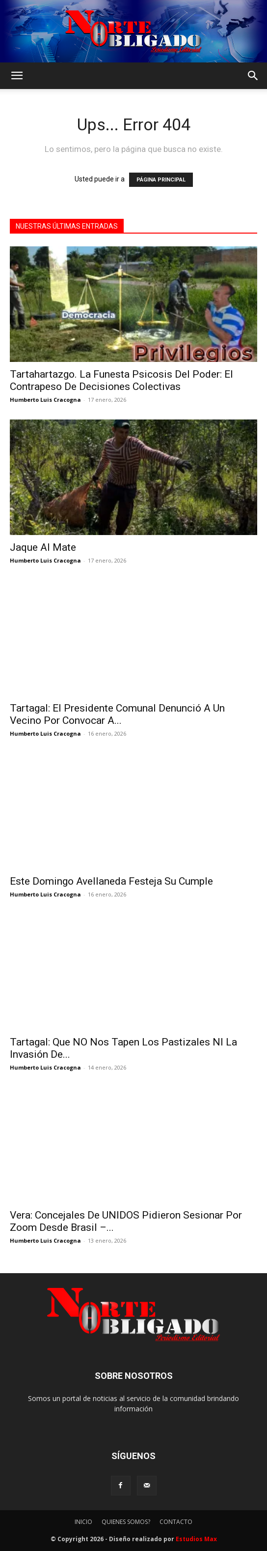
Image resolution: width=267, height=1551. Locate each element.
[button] (16, 75)
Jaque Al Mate (43, 547)
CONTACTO (176, 1522)
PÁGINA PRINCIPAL (161, 180)
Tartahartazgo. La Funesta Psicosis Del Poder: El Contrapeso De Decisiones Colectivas (121, 380)
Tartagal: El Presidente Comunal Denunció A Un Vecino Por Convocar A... (117, 714)
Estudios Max (196, 1539)
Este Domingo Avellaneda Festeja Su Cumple (111, 881)
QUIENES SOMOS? (126, 1522)
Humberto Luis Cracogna (45, 399)
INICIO (83, 1522)
